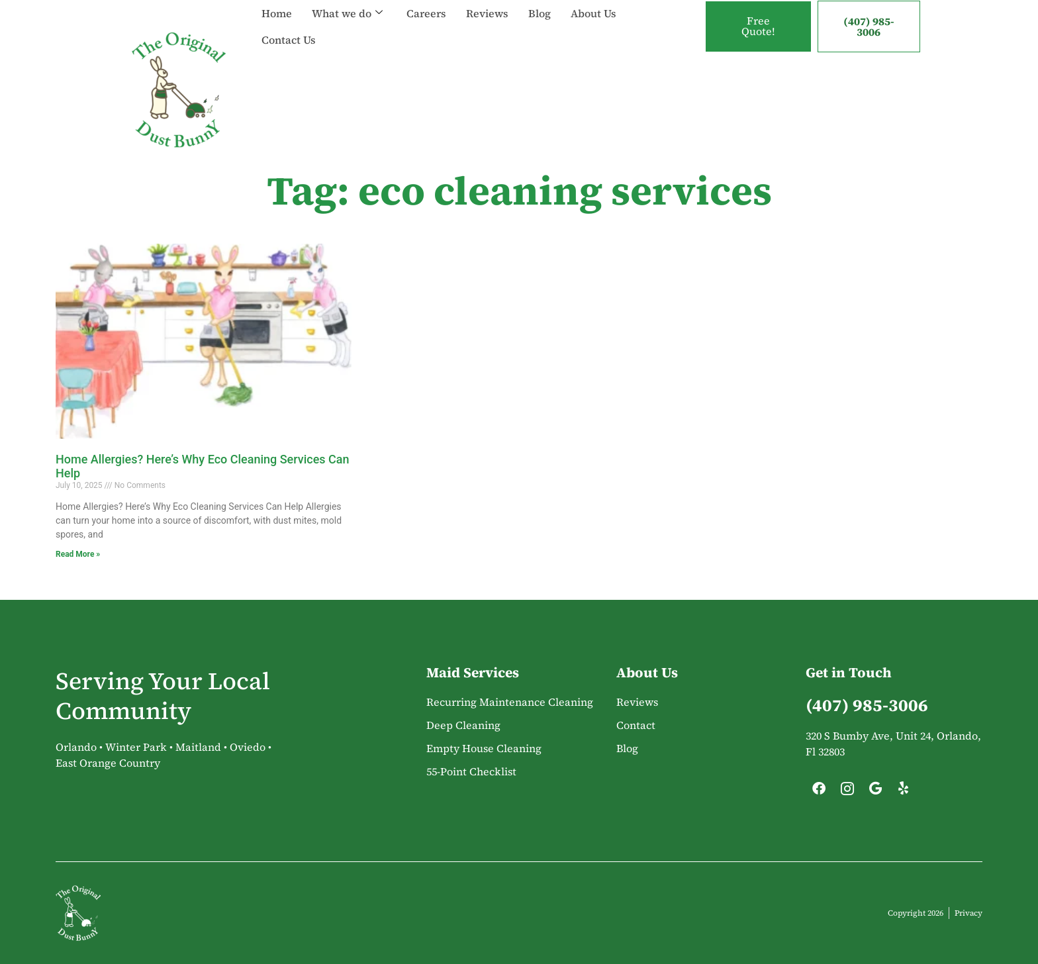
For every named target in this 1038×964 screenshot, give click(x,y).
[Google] (875, 792)
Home (276, 13)
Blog (539, 13)
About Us (593, 13)
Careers (426, 13)
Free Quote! (758, 26)
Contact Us (288, 39)
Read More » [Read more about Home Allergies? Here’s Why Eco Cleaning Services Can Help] (78, 554)
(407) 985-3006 (868, 26)
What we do (347, 13)
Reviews (487, 13)
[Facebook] (819, 792)
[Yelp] (904, 792)
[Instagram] (847, 792)
